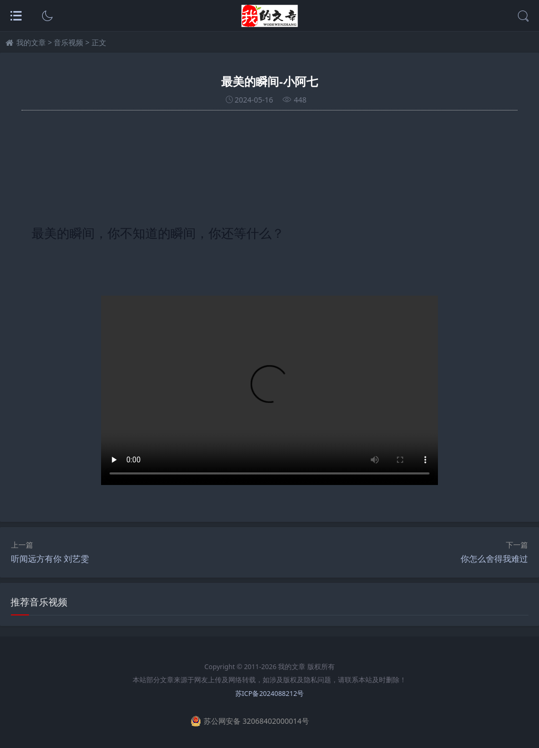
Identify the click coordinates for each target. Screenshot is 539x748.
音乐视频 (68, 42)
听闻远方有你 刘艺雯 (50, 558)
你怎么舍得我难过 (494, 558)
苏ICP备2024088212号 (269, 693)
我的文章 (31, 42)
